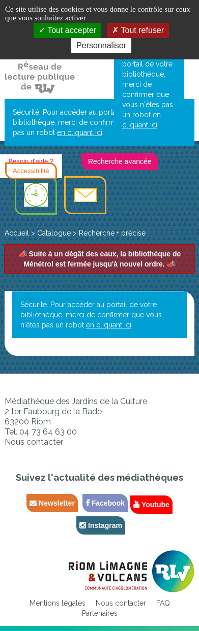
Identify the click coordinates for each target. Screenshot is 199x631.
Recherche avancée (120, 161)
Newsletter (52, 503)
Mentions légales (58, 603)
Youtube (151, 505)
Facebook (105, 503)
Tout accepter (67, 30)
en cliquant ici (79, 132)
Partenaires (100, 613)
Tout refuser (138, 30)
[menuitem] (36, 195)
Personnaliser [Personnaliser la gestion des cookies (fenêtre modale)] (101, 45)
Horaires (35, 195)
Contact (85, 195)
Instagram (100, 525)
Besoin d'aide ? (31, 161)
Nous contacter (34, 442)
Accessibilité (31, 171)
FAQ (163, 603)
